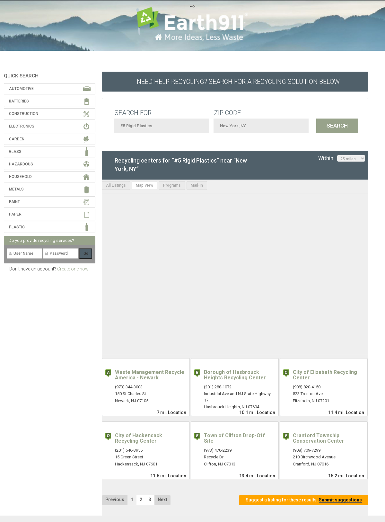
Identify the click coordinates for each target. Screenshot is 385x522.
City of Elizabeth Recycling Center (325, 375)
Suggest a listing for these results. (304, 500)
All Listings (116, 185)
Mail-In (197, 185)
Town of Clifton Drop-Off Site (234, 438)
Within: (341, 158)
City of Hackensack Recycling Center (138, 438)
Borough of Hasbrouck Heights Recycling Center (235, 375)
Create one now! (73, 268)
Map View (144, 185)
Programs (172, 185)
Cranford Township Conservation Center (318, 438)
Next (162, 499)
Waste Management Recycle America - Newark (149, 375)
